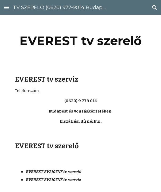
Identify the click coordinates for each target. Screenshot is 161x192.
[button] (6, 7)
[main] (80, 41)
